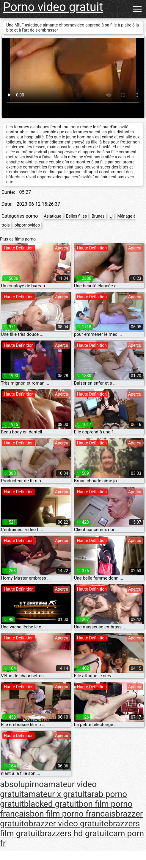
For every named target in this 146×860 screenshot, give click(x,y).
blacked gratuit (51, 804)
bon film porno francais (73, 814)
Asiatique (52, 216)
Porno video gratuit (53, 7)
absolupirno (22, 784)
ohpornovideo (27, 225)
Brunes (98, 216)
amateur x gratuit (55, 794)
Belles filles (76, 216)
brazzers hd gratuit (74, 833)
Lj (111, 216)
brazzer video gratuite (68, 823)
